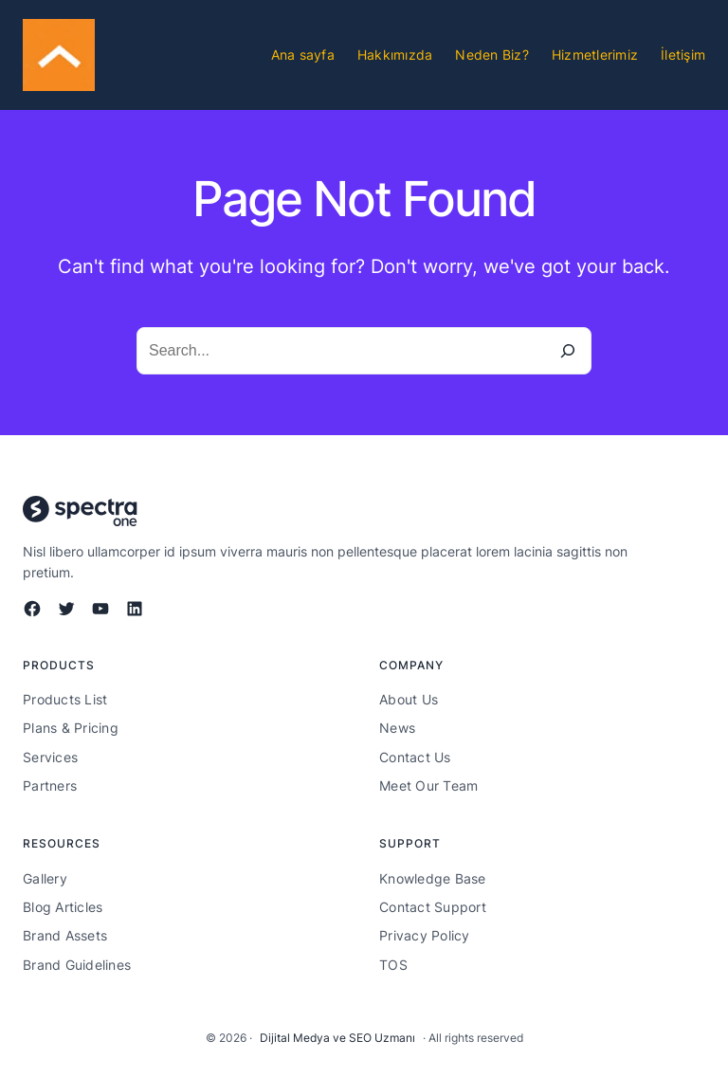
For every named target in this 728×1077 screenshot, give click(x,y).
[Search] (568, 351)
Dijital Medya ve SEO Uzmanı (337, 1038)
